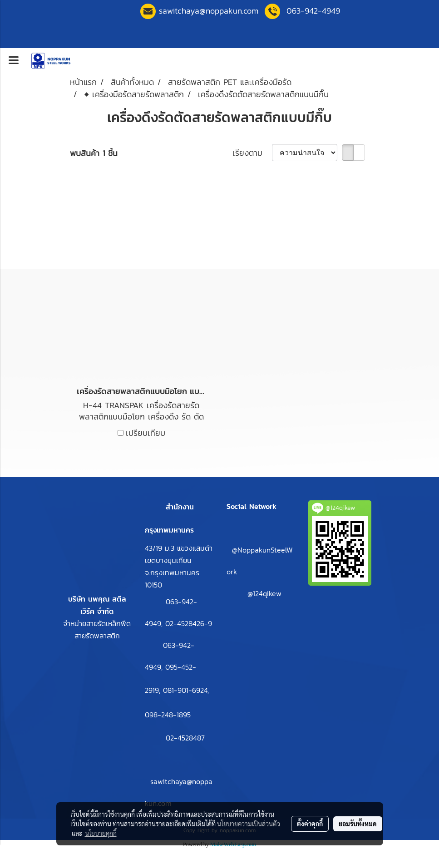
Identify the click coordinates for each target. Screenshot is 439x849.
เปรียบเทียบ (145, 433)
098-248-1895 (168, 714)
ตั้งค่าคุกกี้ (310, 823)
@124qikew (264, 593)
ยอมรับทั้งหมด (358, 823)
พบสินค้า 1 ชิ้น (94, 153)
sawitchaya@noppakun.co (208, 11)
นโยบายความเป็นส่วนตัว (248, 823)
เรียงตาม (252, 153)
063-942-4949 (313, 11)
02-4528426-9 (188, 623)
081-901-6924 (185, 690)
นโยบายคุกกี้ (101, 833)
